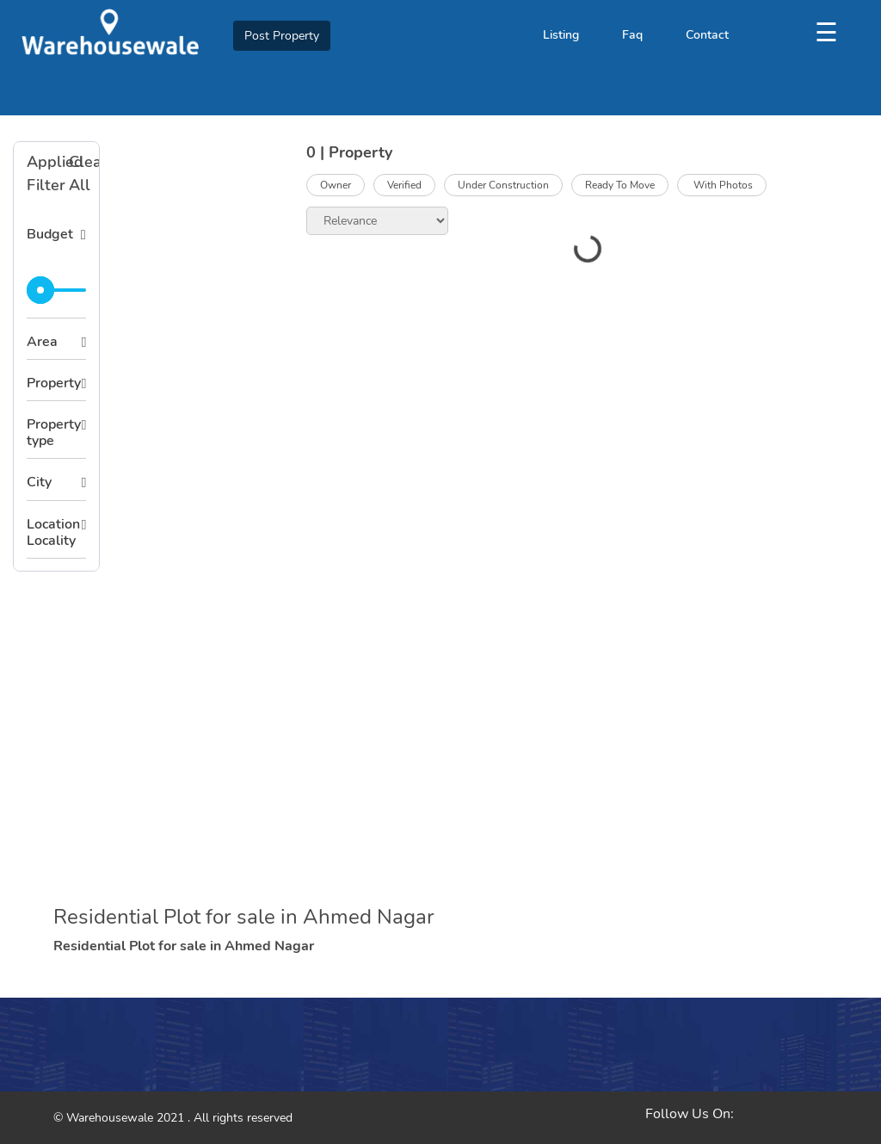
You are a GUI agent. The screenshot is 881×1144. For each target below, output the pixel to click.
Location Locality (53, 532)
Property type (54, 432)
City (39, 482)
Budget (50, 234)
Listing (561, 35)
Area (42, 341)
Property (54, 383)
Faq (632, 35)
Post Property (281, 36)
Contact (707, 35)
